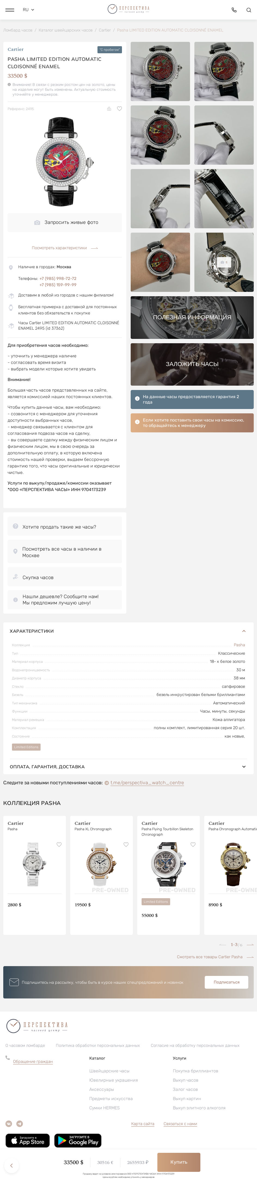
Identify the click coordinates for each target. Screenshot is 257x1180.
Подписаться (227, 982)
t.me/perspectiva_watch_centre (147, 783)
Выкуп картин (187, 1099)
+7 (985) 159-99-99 (58, 285)
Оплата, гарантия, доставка (128, 767)
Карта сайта (142, 1124)
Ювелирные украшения (113, 1080)
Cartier (15, 50)
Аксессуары (101, 1089)
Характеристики (128, 631)
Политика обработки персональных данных (98, 1046)
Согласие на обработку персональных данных (195, 1046)
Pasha (239, 645)
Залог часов (185, 1089)
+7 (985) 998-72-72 (58, 279)
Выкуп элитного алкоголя (199, 1108)
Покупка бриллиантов (195, 1071)
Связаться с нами (180, 1124)
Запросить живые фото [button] (66, 223)
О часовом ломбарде (25, 1046)
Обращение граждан (33, 1062)
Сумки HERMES (104, 1108)
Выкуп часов (185, 1080)
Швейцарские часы (109, 1071)
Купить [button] (178, 1162)
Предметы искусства (111, 1099)
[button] (9, 9)
